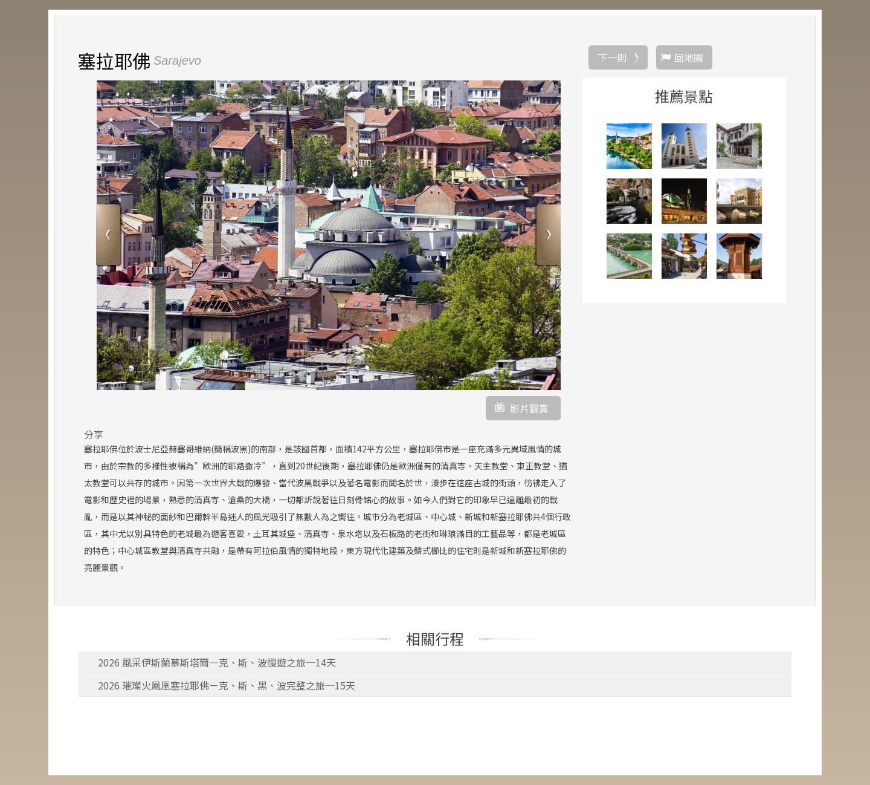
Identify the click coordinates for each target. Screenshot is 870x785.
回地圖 (688, 57)
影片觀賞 (529, 408)
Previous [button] (109, 236)
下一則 (612, 57)
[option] (328, 235)
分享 (93, 434)
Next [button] (547, 236)
